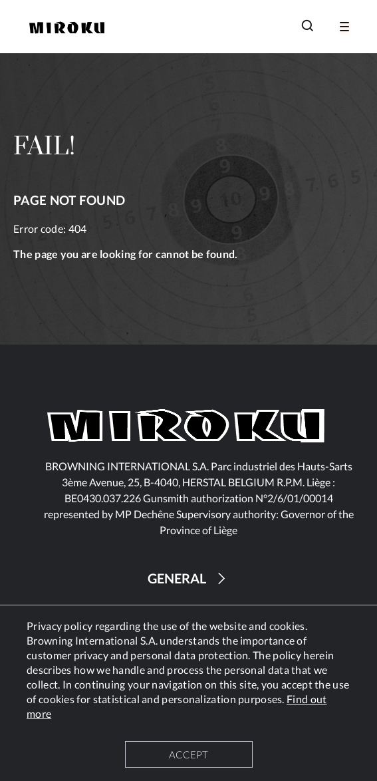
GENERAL (188, 578)
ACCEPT (188, 754)
